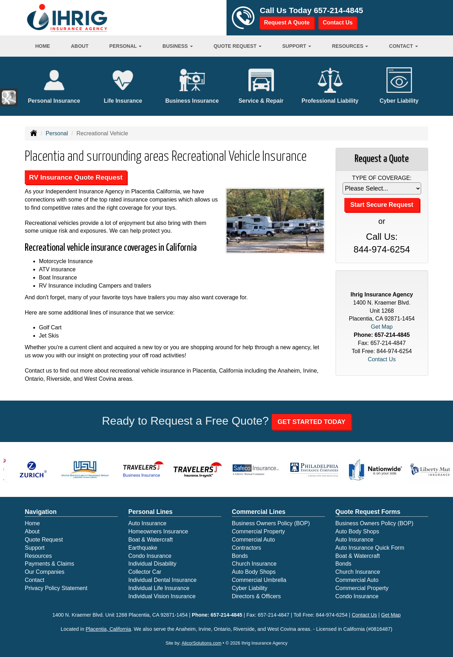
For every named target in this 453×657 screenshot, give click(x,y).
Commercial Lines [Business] (259, 511)
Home (42, 46)
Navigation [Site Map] (41, 511)
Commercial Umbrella (259, 580)
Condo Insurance (150, 556)
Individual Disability (152, 564)
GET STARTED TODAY (311, 421)
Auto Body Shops (254, 572)
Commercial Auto (253, 540)
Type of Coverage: (382, 178)
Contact (34, 580)
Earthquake (142, 548)
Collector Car (144, 572)
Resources (38, 556)
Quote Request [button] (237, 46)
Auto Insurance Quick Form (370, 548)
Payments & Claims (49, 564)
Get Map (381, 327)
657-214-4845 (338, 10)
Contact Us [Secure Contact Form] (382, 359)
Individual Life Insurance (159, 588)
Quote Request (44, 540)
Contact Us (337, 22)
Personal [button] (125, 46)
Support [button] (296, 46)
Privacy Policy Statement (56, 588)
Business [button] (177, 46)
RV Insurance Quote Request (75, 177)
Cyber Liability (249, 588)
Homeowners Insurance (158, 531)
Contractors (246, 548)
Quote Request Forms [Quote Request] (368, 511)
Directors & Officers (256, 596)
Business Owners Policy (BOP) (271, 523)
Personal (57, 133)
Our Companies (44, 572)
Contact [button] (403, 46)
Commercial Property (258, 531)
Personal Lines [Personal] (150, 511)
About (79, 46)
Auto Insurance (147, 523)
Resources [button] (350, 46)
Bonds (240, 556)
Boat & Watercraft (150, 540)
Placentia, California (108, 629)
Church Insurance (254, 564)
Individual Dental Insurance (162, 580)
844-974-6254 (382, 249)
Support (35, 548)
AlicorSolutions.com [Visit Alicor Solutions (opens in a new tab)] (201, 643)
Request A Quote (287, 22)
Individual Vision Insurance (162, 596)
